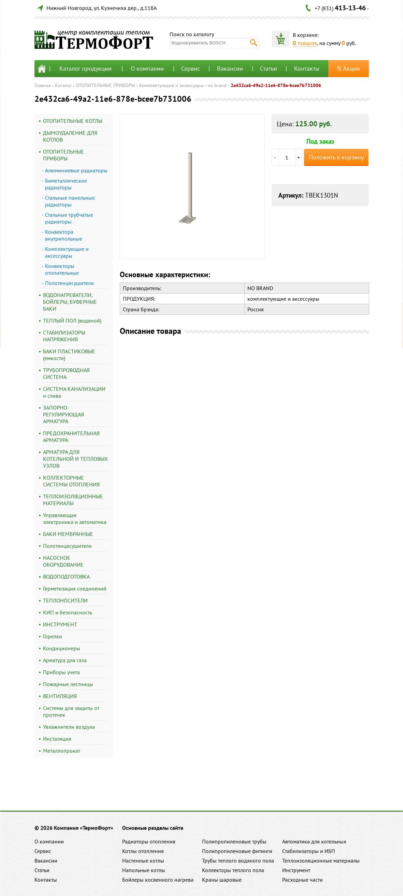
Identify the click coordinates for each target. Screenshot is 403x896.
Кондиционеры (61, 648)
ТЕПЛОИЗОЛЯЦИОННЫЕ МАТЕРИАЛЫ (73, 500)
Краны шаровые (222, 879)
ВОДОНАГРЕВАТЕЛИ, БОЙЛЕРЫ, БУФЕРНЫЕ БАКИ (70, 301)
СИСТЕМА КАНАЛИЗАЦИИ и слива (74, 392)
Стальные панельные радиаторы (70, 201)
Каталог (63, 85)
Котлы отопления (143, 851)
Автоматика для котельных (314, 841)
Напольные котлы (143, 870)
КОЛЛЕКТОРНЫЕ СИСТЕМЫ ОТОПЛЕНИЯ (71, 481)
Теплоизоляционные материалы (321, 860)
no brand (217, 85)
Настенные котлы (143, 860)
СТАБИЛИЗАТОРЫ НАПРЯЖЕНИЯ (64, 336)
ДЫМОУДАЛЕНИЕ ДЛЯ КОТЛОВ (70, 136)
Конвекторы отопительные (62, 269)
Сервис (190, 68)
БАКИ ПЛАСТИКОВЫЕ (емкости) (69, 354)
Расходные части (302, 879)
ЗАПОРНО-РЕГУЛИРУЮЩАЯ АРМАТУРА (63, 414)
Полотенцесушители (69, 283)
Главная (42, 85)
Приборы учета (61, 672)
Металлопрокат (61, 750)
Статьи (268, 68)
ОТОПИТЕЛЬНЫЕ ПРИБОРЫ (105, 85)
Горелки (52, 636)
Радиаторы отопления (148, 841)
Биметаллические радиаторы (66, 184)
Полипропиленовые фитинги (237, 851)
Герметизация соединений (74, 588)
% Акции (348, 68)
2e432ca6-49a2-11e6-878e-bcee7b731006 (276, 85)
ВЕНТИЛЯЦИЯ (60, 696)
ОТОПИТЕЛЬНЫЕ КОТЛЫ (72, 120)
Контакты (306, 68)
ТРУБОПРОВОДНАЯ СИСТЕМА (66, 373)
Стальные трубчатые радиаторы (69, 218)
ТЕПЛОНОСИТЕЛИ (65, 600)
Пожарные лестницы (68, 684)
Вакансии (230, 68)
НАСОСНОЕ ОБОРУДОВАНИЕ (63, 561)
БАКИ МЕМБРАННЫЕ (68, 533)
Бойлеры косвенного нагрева (157, 879)
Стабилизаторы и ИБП (308, 851)
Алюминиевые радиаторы (76, 170)
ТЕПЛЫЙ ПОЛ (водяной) (72, 320)
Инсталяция (57, 738)
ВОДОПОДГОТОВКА (66, 576)
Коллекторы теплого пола (233, 870)
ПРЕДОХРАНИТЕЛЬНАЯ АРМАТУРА (71, 436)
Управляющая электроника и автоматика (74, 518)
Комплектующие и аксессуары (171, 85)
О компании (147, 68)
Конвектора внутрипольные (63, 235)
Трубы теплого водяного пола (238, 860)
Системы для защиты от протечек (71, 711)
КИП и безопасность (67, 612)
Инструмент (296, 870)
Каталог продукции (85, 68)
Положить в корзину (336, 157)
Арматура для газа (65, 660)
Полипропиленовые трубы (234, 841)
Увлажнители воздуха (69, 726)
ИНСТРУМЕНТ (60, 624)
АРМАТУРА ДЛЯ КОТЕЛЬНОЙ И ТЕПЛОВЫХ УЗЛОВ (75, 459)
